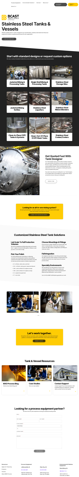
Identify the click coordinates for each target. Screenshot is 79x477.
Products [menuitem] (4, 469)
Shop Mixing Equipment (58, 4)
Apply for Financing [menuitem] (7, 466)
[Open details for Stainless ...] (62, 76)
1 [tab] (35, 315)
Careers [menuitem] (4, 471)
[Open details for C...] (17, 129)
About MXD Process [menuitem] (7, 473)
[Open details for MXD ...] (14, 380)
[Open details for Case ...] (39, 380)
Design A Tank (51, 181)
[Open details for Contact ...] (65, 380)
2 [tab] (38, 315)
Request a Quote (72, 4)
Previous (3, 302)
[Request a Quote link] (39, 341)
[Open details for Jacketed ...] (17, 76)
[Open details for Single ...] (39, 76)
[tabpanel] (23, 302)
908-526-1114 (63, 471)
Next (75, 302)
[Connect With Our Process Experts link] (39, 214)
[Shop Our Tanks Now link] (9, 39)
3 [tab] (40, 315)
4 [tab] (42, 315)
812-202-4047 (24, 469)
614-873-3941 (43, 469)
